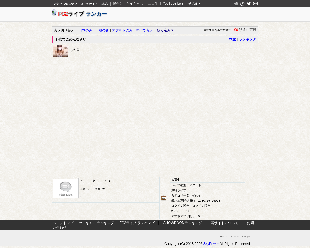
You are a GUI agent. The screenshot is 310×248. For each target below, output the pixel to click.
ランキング (247, 39)
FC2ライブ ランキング (137, 223)
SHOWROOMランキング (182, 223)
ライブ (79, 14)
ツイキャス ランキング (96, 223)
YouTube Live (173, 3)
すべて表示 (144, 30)
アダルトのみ (122, 30)
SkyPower (211, 244)
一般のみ (102, 30)
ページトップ (63, 223)
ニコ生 (153, 3)
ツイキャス (134, 3)
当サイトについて (224, 223)
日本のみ (85, 30)
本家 (232, 39)
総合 (104, 3)
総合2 (117, 3)
